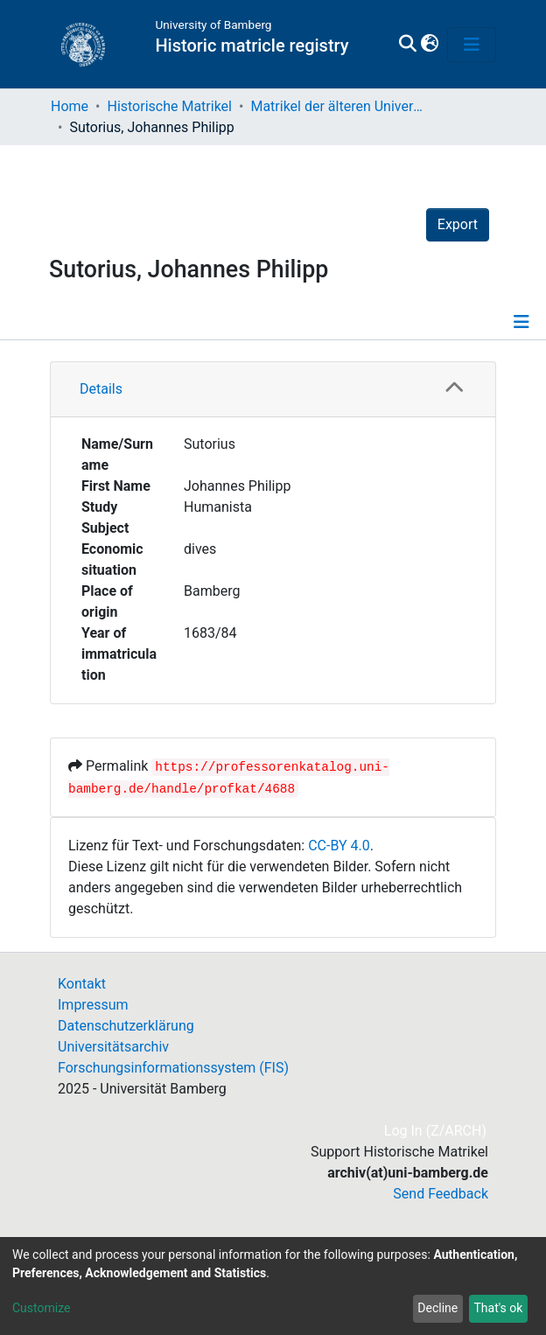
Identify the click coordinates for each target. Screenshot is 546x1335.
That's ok (497, 1308)
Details (101, 389)
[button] (429, 44)
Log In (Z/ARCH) (436, 1130)
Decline (437, 1308)
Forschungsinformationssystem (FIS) (173, 1067)
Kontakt (82, 983)
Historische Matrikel (169, 106)
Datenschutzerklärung (126, 1025)
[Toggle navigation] (471, 44)
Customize (41, 1308)
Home (69, 106)
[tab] (273, 389)
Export (458, 224)
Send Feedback (440, 1193)
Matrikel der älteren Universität (337, 106)
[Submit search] (407, 44)
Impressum (93, 1004)
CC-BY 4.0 (339, 845)
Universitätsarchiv (113, 1046)
